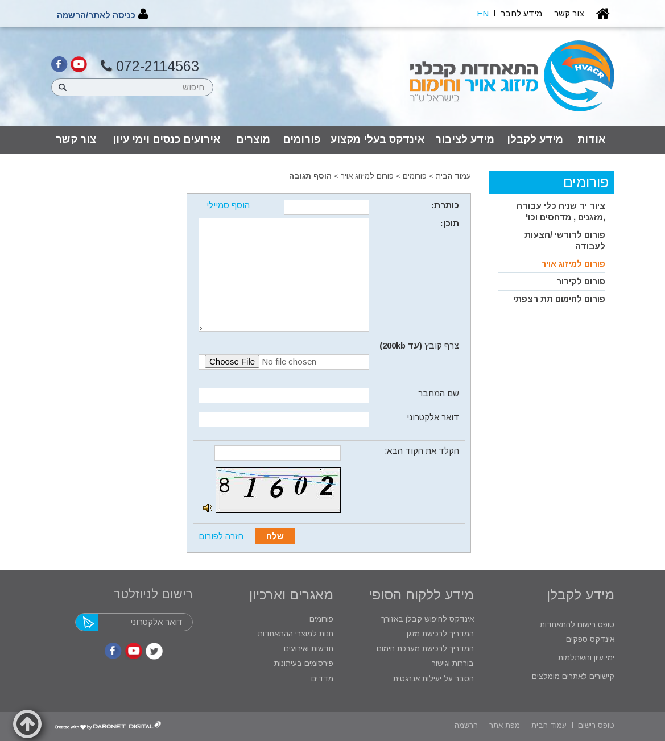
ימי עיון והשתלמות (585, 657)
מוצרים (253, 139)
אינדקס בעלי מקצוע (377, 139)
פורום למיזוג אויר (367, 176)
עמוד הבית (453, 176)
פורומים (301, 139)
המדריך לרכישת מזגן (440, 634)
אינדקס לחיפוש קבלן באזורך (427, 619)
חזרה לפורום (221, 536)
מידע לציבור (464, 139)
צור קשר (76, 139)
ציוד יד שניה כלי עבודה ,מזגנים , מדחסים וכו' (561, 211)
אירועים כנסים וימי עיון (166, 139)
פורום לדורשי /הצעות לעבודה (564, 240)
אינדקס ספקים (589, 639)
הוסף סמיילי (228, 205)
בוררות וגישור (451, 663)
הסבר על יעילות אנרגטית (433, 678)
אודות (591, 139)
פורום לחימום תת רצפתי (559, 299)
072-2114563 (150, 66)
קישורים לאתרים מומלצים (572, 676)
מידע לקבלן (535, 139)
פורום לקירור (580, 281)
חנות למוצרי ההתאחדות (294, 634)
